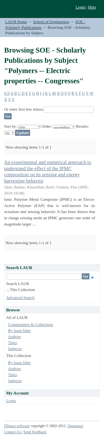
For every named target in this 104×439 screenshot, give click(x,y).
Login (80, 7)
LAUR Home (16, 21)
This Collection (21, 289)
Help (92, 7)
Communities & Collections (30, 324)
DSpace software (17, 426)
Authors (14, 336)
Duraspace (75, 426)
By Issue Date (19, 330)
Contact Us (13, 432)
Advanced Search (20, 297)
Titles (12, 342)
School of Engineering (51, 21)
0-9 (7, 93)
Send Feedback (34, 432)
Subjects (15, 348)
